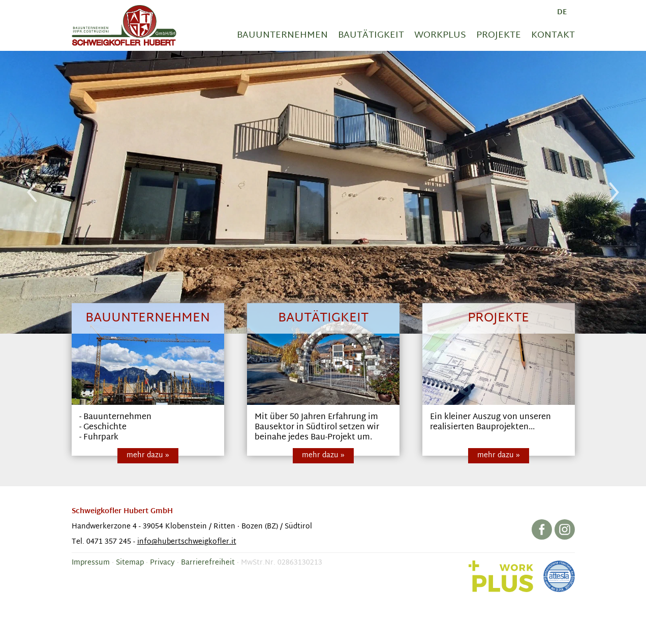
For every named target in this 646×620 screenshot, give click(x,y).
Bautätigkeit (371, 35)
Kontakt (553, 35)
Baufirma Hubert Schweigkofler (124, 25)
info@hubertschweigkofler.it (186, 542)
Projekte (498, 35)
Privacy (162, 562)
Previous (32, 192)
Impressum (91, 562)
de (562, 12)
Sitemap (130, 562)
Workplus (440, 35)
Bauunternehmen (282, 35)
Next (614, 192)
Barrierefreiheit (208, 562)
